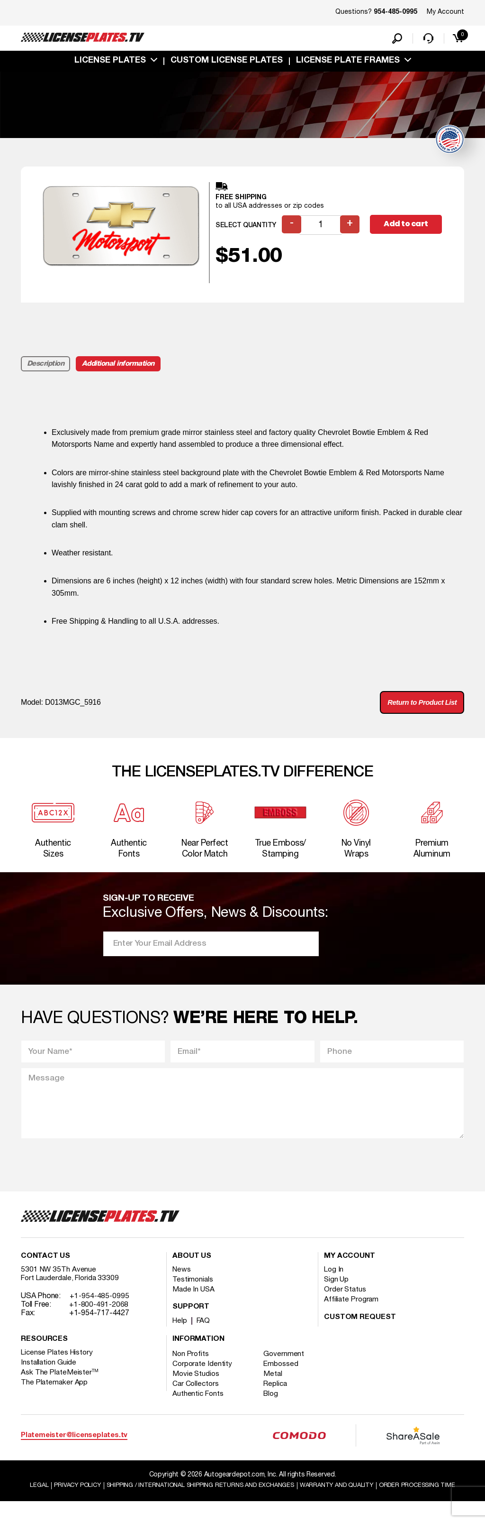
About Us (191, 1267)
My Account (445, 12)
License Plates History (58, 1363)
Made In (194, 1300)
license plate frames (348, 63)
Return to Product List (418, 706)
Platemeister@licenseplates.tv (74, 1446)
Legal (63, 1497)
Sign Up (337, 1290)
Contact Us (45, 1267)
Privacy (104, 1497)
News (182, 1280)
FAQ (205, 1331)
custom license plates (227, 63)
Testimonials (193, 1290)
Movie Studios (196, 1385)
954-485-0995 (395, 12)
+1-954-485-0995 (100, 1307)
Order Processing (243, 1506)
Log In (334, 1280)
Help (180, 1331)
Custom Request (360, 1328)
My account (349, 1267)
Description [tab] (46, 366)
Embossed (284, 1375)
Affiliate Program (352, 1310)
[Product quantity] (321, 228)
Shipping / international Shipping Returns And (238, 1497)
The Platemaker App (55, 1393)
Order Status (345, 1300)
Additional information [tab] (121, 366)
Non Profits (191, 1365)
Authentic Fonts (198, 1405)
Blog (275, 1405)
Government (287, 1365)
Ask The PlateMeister (60, 1383)
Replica (279, 1395)
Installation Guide (49, 1373)
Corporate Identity (203, 1375)
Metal (276, 1385)
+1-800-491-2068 (99, 1315)
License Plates (110, 63)
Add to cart (408, 227)
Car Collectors (196, 1395)
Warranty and (388, 1497)
